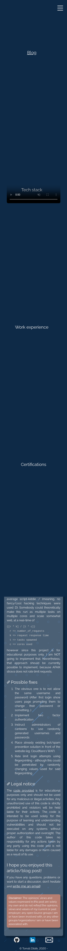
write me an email (26, 886)
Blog (31, 52)
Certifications (33, 464)
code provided (23, 790)
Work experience (31, 327)
